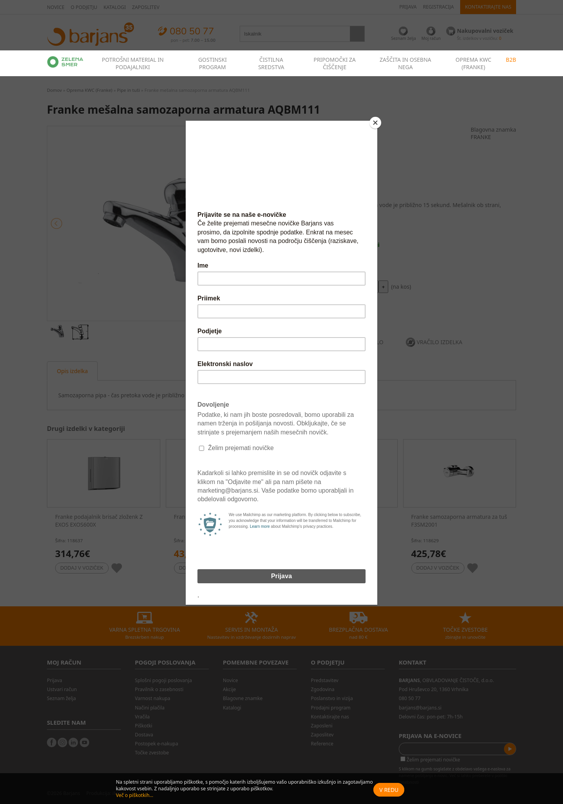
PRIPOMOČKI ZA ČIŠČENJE (335, 63)
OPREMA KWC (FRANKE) (473, 63)
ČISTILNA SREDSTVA (271, 63)
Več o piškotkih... (134, 795)
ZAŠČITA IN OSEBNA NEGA (405, 63)
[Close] (375, 123)
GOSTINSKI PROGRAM (212, 63)
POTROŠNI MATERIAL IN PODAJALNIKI (132, 63)
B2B (511, 59)
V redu (388, 789)
